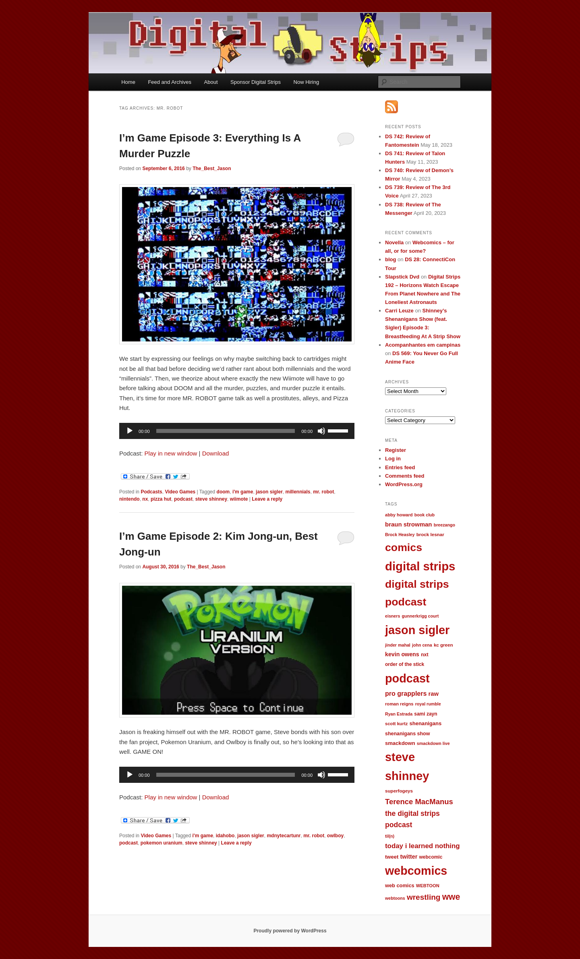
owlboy (335, 835)
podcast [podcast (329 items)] (407, 678)
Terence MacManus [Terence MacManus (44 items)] (419, 801)
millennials (297, 492)
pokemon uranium (161, 843)
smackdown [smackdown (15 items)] (400, 743)
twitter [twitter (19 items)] (409, 856)
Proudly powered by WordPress (289, 931)
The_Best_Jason (212, 168)
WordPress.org (404, 484)
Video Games (180, 492)
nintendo (129, 499)
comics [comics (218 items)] (403, 547)
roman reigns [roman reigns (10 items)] (399, 703)
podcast (183, 499)
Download (215, 453)
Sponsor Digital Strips (255, 82)
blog (390, 259)
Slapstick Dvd (402, 277)
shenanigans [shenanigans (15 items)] (425, 723)
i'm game (242, 492)
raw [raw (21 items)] (434, 694)
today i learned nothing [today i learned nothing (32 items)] (422, 846)
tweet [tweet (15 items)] (391, 857)
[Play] (130, 431)
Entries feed (400, 467)
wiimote (239, 499)
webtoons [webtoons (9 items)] (395, 898)
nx (145, 499)
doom (223, 492)
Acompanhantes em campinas (422, 345)
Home (128, 82)
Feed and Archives (169, 82)
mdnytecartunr (283, 835)
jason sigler (269, 492)
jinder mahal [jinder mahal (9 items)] (397, 645)
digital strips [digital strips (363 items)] (420, 566)
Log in (393, 459)
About (211, 82)
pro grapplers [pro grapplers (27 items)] (406, 693)
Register (395, 450)
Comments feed (405, 476)
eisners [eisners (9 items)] (392, 616)
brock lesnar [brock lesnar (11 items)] (430, 534)
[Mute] (321, 431)
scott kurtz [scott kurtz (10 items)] (396, 723)
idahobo (225, 835)
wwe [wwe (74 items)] (451, 896)
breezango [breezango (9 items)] (444, 524)
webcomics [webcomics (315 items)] (416, 870)
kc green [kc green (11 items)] (443, 644)
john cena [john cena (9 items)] (422, 645)
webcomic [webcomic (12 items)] (430, 857)
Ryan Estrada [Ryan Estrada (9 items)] (398, 713)
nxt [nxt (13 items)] (425, 654)
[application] (236, 431)
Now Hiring (306, 82)
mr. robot (323, 492)
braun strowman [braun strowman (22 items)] (408, 524)
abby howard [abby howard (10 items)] (399, 514)
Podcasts (151, 492)
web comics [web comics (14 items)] (399, 885)
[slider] (225, 431)
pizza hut (161, 499)
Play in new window (171, 453)
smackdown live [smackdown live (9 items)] (433, 743)
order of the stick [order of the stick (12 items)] (404, 664)
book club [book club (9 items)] (424, 514)
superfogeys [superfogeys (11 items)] (399, 790)
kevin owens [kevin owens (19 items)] (402, 654)
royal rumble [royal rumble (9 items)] (428, 703)
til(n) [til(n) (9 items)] (389, 836)
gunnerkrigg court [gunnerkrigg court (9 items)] (420, 616)
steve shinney (211, 499)
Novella (394, 242)
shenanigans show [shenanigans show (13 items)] (407, 733)
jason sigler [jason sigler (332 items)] (417, 630)
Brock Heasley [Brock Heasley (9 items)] (399, 534)
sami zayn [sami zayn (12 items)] (425, 714)
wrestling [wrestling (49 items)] (424, 897)
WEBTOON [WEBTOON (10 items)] (427, 885)
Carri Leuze (399, 311)
